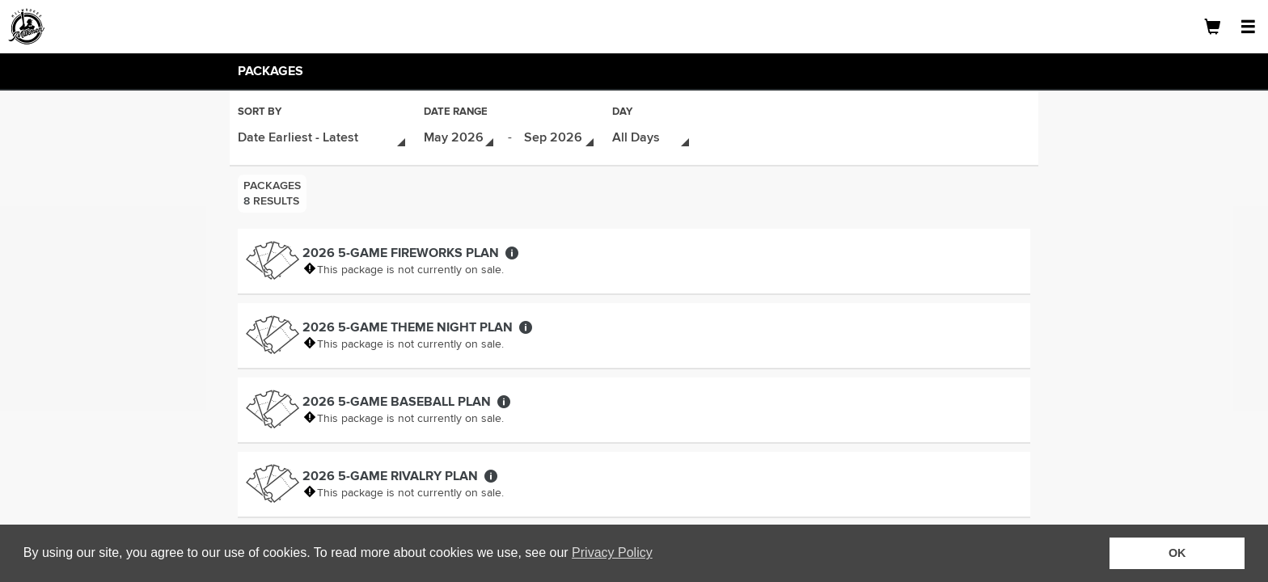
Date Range (456, 113)
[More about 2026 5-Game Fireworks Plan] (511, 249)
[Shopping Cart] (1212, 27)
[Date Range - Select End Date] (560, 136)
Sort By (259, 113)
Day (622, 113)
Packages (270, 71)
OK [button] (1177, 552)
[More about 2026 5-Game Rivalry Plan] (490, 472)
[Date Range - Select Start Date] (460, 136)
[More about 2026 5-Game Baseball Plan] (503, 398)
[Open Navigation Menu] (1248, 27)
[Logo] (68, 26)
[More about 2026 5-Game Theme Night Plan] (525, 324)
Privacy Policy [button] (612, 552)
